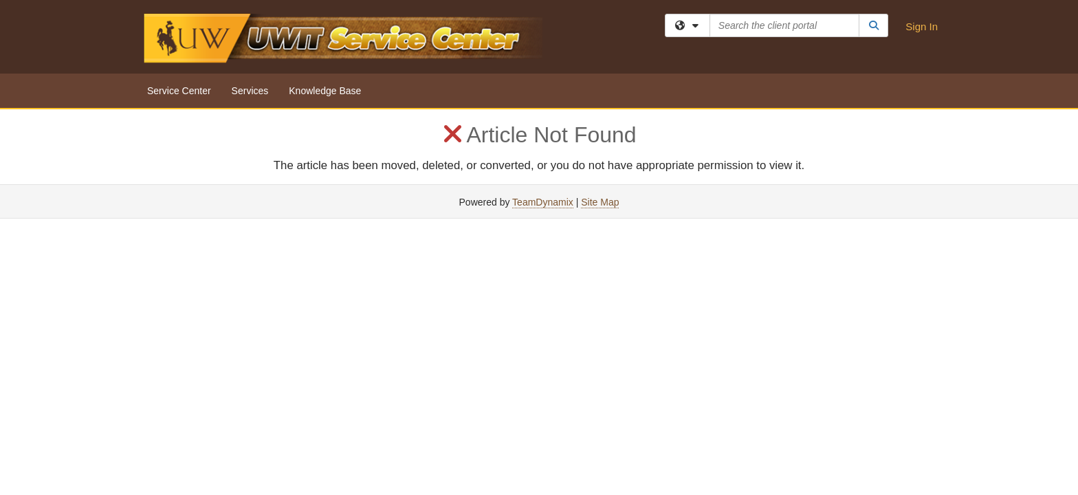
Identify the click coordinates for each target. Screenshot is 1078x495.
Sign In (921, 26)
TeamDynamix (542, 202)
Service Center (179, 90)
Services (250, 90)
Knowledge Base (325, 90)
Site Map (600, 202)
